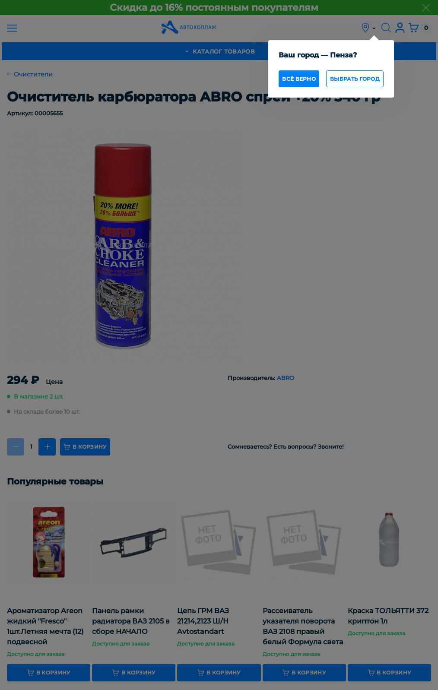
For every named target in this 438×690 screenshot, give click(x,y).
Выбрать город (355, 79)
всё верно (299, 79)
